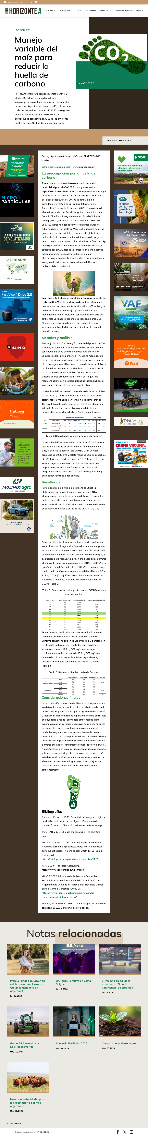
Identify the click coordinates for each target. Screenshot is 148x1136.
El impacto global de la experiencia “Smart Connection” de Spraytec (117, 984)
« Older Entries (14, 1123)
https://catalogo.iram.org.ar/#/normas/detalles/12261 (71, 859)
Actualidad (48, 11)
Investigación (65, 11)
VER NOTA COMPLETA (118, 140)
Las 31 (79, 11)
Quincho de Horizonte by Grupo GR (129, 11)
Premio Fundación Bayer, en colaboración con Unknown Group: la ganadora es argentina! (27, 986)
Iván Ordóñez (90, 11)
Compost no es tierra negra (119, 1043)
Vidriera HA (103, 11)
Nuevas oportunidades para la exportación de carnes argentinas (27, 1103)
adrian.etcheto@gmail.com (56, 166)
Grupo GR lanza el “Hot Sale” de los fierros (24, 1045)
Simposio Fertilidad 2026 (71, 1043)
